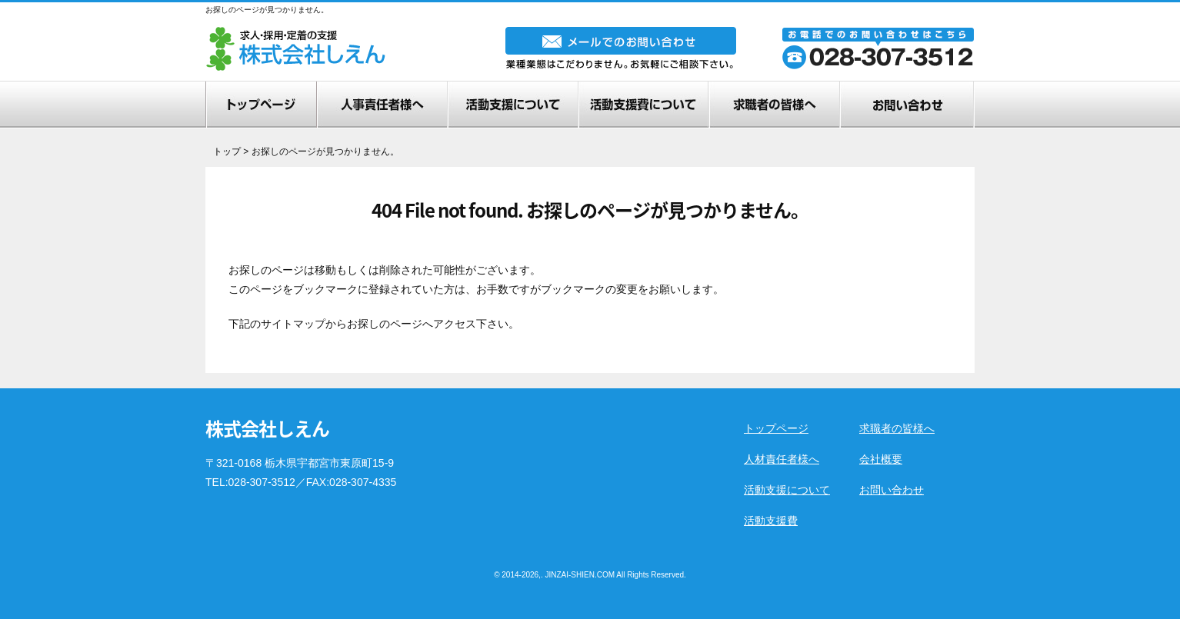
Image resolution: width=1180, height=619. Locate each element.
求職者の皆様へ (897, 428)
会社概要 (880, 459)
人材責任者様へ (781, 459)
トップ (227, 151)
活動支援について (787, 490)
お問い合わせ (891, 490)
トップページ (776, 428)
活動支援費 (771, 520)
